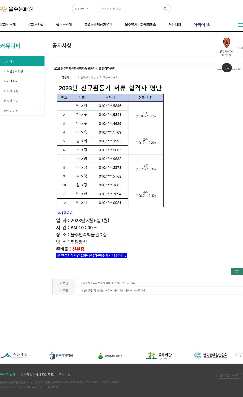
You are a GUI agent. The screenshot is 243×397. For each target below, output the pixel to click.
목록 (237, 271)
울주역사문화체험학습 (140, 24)
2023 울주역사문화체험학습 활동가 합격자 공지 (108, 283)
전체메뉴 (240, 25)
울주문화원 (17, 9)
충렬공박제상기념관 (98, 24)
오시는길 (64, 374)
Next (241, 355)
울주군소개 (64, 24)
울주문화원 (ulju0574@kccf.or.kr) (99, 77)
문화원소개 (8, 24)
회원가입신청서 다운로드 (37, 374)
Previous (237, 355)
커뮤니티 (174, 24)
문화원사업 (36, 24)
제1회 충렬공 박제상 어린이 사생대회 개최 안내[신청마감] (114, 290)
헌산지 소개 (8, 374)
